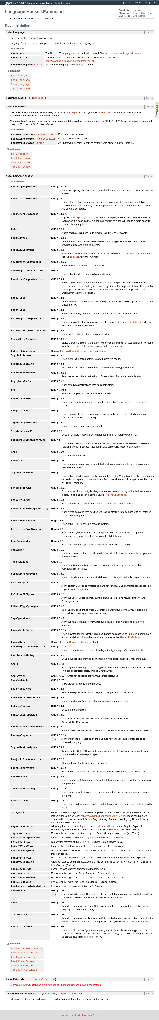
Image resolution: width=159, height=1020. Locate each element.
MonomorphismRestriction (27, 270)
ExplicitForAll (21, 858)
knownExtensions (17, 979)
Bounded (16, 948)
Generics (17, 460)
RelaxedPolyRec (21, 689)
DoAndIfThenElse (22, 846)
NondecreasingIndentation (28, 886)
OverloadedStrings (23, 655)
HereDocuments (20, 541)
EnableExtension (22, 134)
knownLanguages (16, 98)
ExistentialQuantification (29, 330)
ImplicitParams (21, 355)
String (38, 65)
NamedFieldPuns (21, 488)
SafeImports (19, 890)
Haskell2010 (19, 58)
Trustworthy (19, 914)
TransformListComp (23, 789)
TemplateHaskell (22, 431)
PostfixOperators (22, 768)
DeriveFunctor (20, 873)
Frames (154, 3)
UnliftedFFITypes (22, 594)
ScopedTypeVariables (24, 339)
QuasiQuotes (19, 777)
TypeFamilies (19, 562)
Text (14, 88)
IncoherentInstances (24, 214)
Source (127, 3)
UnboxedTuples (20, 706)
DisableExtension (22, 139)
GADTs (14, 664)
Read (14, 80)
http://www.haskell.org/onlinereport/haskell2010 (70, 61)
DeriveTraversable (23, 878)
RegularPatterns (22, 826)
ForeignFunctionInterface (28, 440)
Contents (137, 3)
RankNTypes (74, 301)
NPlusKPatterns (21, 842)
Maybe (62, 993)
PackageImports (21, 735)
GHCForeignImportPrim (25, 838)
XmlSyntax (17, 812)
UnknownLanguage (22, 65)
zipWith (75, 256)
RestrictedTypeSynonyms (27, 529)
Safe (14, 902)
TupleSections (20, 833)
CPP (13, 390)
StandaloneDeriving (24, 574)
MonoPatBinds (19, 680)
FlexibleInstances (23, 373)
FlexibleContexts (22, 364)
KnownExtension (44, 134)
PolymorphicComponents (26, 318)
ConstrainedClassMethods (27, 727)
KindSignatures (21, 399)
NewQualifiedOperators (26, 759)
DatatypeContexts (22, 862)
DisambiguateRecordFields (28, 646)
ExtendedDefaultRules (25, 697)
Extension (27, 43)
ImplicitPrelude (22, 472)
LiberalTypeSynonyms (24, 606)
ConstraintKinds (22, 926)
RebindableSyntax (22, 850)
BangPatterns (19, 410)
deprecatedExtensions (20, 993)
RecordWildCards (115, 494)
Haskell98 (17, 53)
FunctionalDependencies (27, 279)
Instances (15, 70)
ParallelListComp (22, 250)
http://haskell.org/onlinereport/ (126, 53)
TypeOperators (20, 618)
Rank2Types (18, 298)
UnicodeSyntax (20, 582)
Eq (12, 75)
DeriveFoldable (21, 882)
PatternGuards (20, 500)
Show (14, 84)
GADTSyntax (18, 676)
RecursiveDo (19, 238)
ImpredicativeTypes (24, 747)
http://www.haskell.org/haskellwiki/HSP (101, 815)
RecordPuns (18, 642)
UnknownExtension (22, 143)
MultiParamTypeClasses (26, 262)
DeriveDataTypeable (24, 715)
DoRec (14, 229)
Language (19, 32)
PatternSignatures (23, 351)
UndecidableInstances (25, 198)
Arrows (15, 452)
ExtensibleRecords (23, 520)
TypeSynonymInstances (25, 422)
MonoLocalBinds (21, 869)
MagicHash (17, 550)
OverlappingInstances (25, 186)
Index (145, 3)
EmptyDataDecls (21, 381)
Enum (14, 953)
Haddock (78, 1015)
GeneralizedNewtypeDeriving (30, 508)
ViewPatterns (19, 801)
